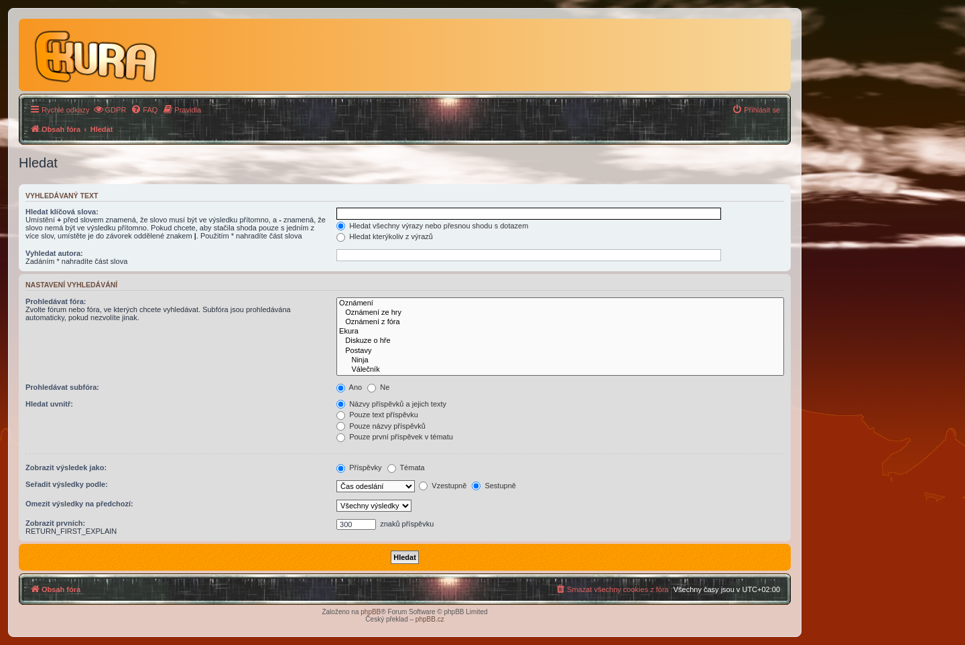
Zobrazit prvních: (55, 523)
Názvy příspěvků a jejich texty (391, 404)
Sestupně (494, 486)
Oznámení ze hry (560, 312)
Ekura (560, 331)
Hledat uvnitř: (49, 404)
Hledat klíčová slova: (62, 212)
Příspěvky (358, 467)
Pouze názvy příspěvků (381, 426)
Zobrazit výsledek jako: (66, 467)
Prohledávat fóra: (55, 301)
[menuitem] (110, 110)
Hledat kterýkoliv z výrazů (384, 236)
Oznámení (560, 303)
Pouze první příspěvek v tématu (394, 437)
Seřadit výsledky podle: (66, 484)
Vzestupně (442, 486)
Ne (378, 387)
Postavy (560, 351)
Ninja (560, 360)
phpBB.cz (429, 619)
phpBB (371, 612)
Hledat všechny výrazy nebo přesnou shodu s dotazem (432, 226)
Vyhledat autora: (54, 253)
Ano (349, 387)
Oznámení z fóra (560, 322)
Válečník (560, 369)
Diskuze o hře (560, 341)
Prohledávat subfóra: (62, 387)
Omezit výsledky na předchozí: (79, 504)
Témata (406, 467)
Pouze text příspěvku (377, 415)
